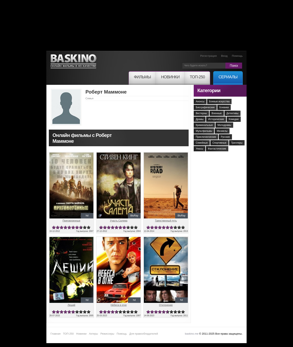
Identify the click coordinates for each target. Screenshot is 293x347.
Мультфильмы (204, 131)
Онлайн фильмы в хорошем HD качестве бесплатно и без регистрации (73, 61)
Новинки (81, 333)
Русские (225, 136)
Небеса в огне (119, 305)
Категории (208, 90)
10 (89, 227)
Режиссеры (107, 333)
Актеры (93, 333)
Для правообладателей (143, 333)
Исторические (216, 119)
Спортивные (219, 142)
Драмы (199, 119)
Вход (224, 55)
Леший (71, 305)
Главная (55, 333)
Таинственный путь (166, 220)
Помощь (237, 55)
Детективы (232, 113)
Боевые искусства (219, 101)
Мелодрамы (224, 125)
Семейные (202, 142)
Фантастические (217, 148)
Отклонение (166, 305)
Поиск (234, 65)
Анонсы (200, 101)
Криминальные (204, 125)
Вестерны (201, 113)
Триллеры (237, 142)
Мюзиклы (222, 131)
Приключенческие (206, 136)
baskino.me (191, 333)
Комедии (234, 119)
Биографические (205, 107)
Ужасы (199, 148)
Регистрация (208, 55)
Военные (217, 113)
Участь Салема (118, 220)
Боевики (224, 107)
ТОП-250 (68, 333)
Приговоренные (71, 220)
